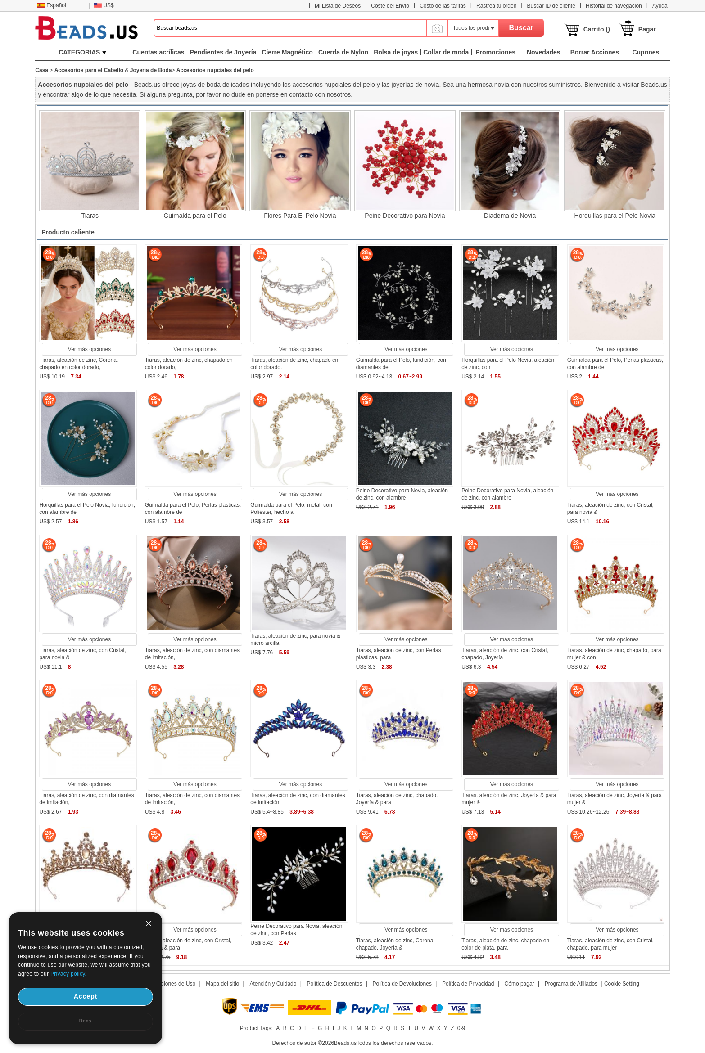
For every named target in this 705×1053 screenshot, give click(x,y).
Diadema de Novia (510, 215)
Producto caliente (67, 232)
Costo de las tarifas (443, 6)
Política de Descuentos (334, 984)
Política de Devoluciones (401, 984)
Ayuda (660, 6)
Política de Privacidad (468, 984)
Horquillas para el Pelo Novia (615, 215)
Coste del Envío (390, 6)
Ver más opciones (89, 349)
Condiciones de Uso (171, 984)
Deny (85, 1020)
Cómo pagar (519, 984)
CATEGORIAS (82, 52)
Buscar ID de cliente (551, 6)
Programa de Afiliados (571, 984)
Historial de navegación (614, 6)
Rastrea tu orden (496, 6)
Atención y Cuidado (272, 984)
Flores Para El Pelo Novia (300, 215)
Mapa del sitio (222, 984)
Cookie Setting (621, 984)
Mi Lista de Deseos (338, 6)
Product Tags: (256, 1028)
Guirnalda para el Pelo (194, 215)
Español (51, 5)
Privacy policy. (68, 974)
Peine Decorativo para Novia (405, 215)
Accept (86, 996)
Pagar (647, 29)
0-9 (461, 1028)
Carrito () (596, 29)
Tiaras (90, 215)
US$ (103, 5)
